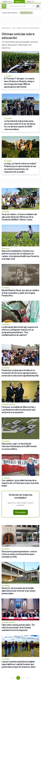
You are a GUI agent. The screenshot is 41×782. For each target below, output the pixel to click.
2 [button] (22, 678)
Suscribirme (20, 512)
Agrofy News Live (26, 13)
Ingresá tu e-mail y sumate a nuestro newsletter (20, 504)
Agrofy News (6, 28)
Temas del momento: (10, 13)
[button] (12, 678)
